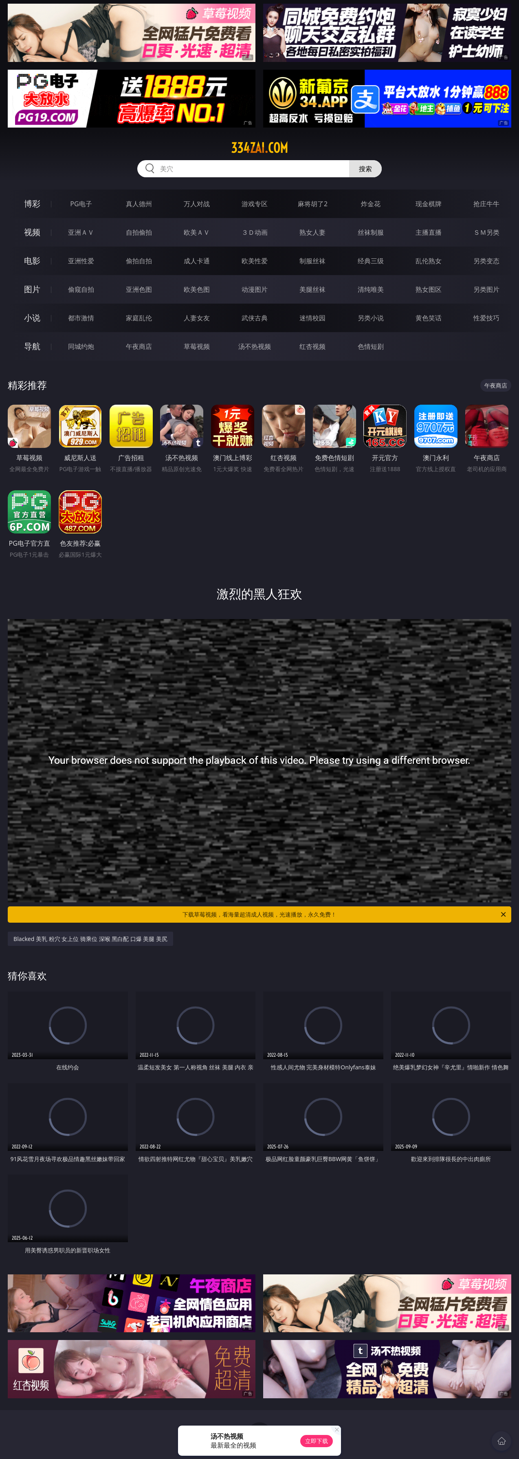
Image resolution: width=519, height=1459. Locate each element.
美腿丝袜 (312, 289)
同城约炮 (81, 346)
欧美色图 (197, 289)
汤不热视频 (254, 346)
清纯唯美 (371, 289)
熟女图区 (429, 289)
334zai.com (259, 148)
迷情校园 (312, 317)
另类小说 (371, 317)
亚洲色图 (139, 289)
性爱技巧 (486, 317)
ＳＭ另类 (486, 232)
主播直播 (429, 232)
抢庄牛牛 (486, 203)
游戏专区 (255, 203)
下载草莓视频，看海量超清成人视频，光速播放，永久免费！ (345, 914)
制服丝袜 (312, 260)
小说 (32, 317)
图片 (32, 289)
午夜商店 (139, 346)
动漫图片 (255, 289)
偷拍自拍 (139, 260)
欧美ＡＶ (197, 232)
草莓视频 (197, 346)
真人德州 (139, 203)
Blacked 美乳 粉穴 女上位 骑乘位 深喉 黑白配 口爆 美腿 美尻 (90, 939)
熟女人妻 (312, 232)
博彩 (32, 203)
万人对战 (197, 203)
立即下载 (316, 1441)
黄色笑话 (429, 317)
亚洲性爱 (81, 260)
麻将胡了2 (313, 203)
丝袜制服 (371, 232)
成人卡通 (197, 260)
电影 (32, 260)
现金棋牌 (429, 203)
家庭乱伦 (139, 317)
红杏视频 (312, 346)
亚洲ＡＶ (81, 232)
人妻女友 (197, 317)
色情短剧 (371, 346)
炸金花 (370, 203)
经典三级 (371, 260)
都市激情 (81, 317)
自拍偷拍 (139, 232)
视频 (32, 232)
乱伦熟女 (429, 260)
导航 (32, 346)
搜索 (365, 168)
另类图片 (486, 289)
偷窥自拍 (81, 289)
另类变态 (486, 260)
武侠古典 (255, 317)
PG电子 (81, 203)
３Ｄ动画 (255, 232)
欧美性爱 (255, 260)
